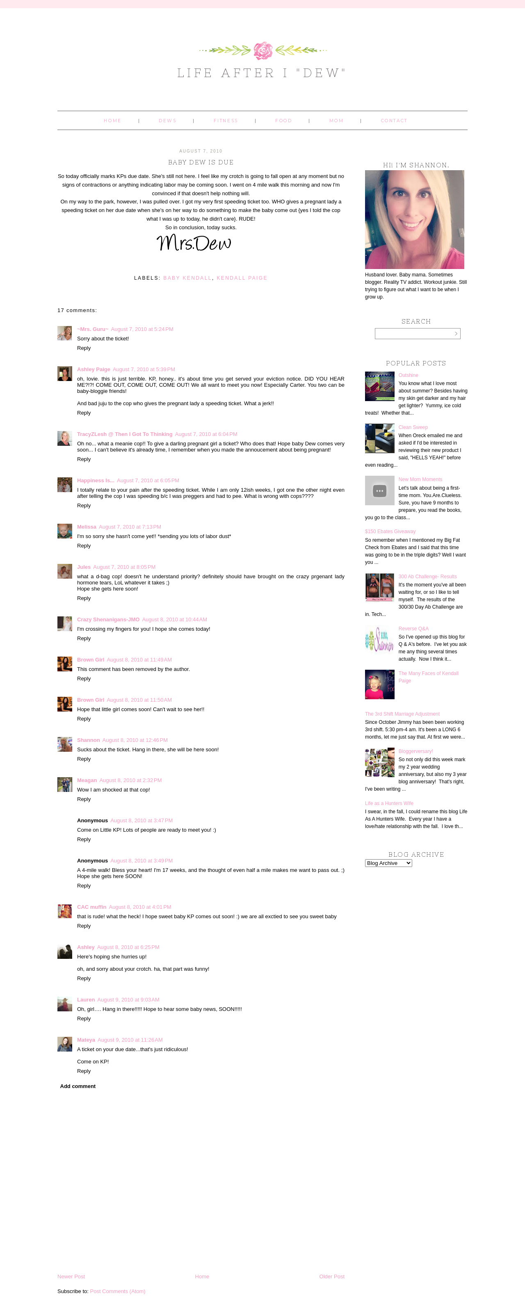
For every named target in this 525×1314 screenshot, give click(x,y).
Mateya (86, 1040)
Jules (84, 567)
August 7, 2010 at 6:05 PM (148, 480)
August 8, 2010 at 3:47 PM (141, 820)
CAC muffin (92, 907)
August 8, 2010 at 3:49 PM (141, 861)
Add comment (78, 1086)
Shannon (88, 740)
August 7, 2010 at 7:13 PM (130, 527)
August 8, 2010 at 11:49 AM (139, 660)
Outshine (408, 375)
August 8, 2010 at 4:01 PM (140, 907)
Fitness (226, 120)
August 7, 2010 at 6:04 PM (206, 434)
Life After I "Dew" (262, 73)
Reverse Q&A (414, 629)
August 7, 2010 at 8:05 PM (124, 567)
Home (112, 120)
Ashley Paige (93, 369)
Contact (394, 120)
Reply (84, 348)
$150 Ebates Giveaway (390, 531)
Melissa (86, 527)
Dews (167, 120)
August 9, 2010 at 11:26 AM (130, 1040)
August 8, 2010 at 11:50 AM (139, 700)
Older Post (332, 1276)
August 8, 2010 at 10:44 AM (174, 619)
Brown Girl (90, 660)
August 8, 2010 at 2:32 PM (130, 780)
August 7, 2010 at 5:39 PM (144, 369)
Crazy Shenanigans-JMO (108, 619)
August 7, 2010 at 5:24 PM (142, 329)
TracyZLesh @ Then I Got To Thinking (125, 434)
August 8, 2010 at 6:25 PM (128, 947)
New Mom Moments (421, 479)
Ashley (86, 947)
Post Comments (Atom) (118, 1291)
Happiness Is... (95, 480)
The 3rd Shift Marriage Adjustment (402, 714)
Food (283, 120)
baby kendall (187, 278)
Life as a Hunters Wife (389, 803)
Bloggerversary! (416, 751)
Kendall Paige (242, 278)
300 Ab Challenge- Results (428, 576)
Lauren (86, 1000)
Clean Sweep (413, 427)
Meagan (87, 780)
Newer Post (71, 1276)
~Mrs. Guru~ (93, 329)
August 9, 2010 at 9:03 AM (128, 1000)
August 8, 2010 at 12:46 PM (135, 740)
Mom (336, 120)
